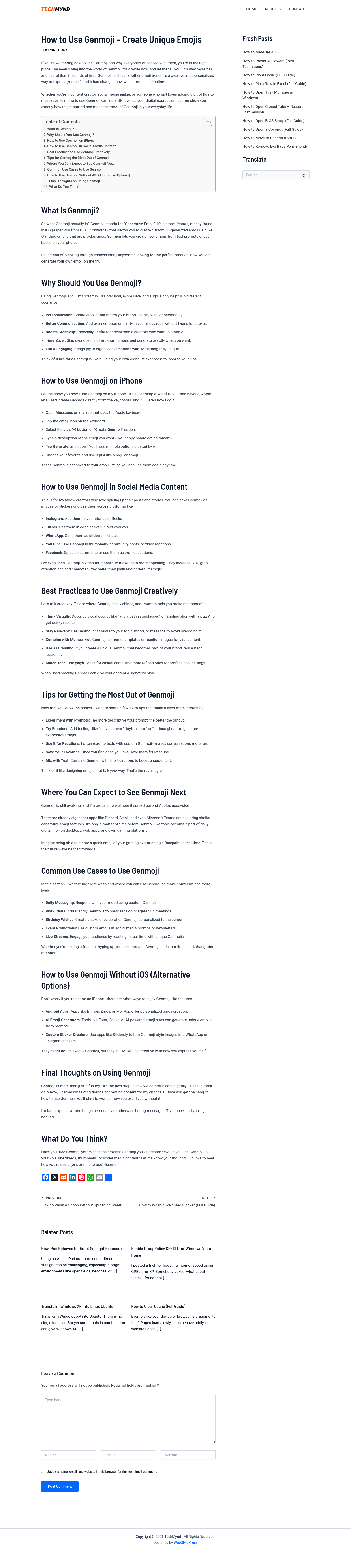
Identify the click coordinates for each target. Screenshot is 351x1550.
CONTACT (297, 9)
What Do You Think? (64, 187)
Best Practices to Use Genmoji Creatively (78, 152)
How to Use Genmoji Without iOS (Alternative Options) (88, 175)
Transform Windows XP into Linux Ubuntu (77, 1305)
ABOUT (273, 9)
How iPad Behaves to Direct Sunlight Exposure (81, 1247)
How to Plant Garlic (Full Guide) (268, 75)
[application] (279, 9)
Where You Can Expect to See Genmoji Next (80, 164)
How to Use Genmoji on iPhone (71, 141)
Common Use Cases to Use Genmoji (75, 169)
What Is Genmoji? (60, 129)
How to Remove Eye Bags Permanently (275, 146)
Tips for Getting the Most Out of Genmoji (78, 158)
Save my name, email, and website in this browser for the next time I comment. (102, 1471)
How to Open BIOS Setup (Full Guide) (273, 120)
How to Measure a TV (260, 52)
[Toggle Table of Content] (206, 122)
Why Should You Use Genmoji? (70, 135)
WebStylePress (185, 1541)
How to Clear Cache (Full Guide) (158, 1305)
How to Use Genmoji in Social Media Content (81, 146)
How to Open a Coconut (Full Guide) (272, 129)
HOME (251, 9)
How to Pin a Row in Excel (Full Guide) (274, 83)
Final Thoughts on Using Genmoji (74, 181)
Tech (44, 49)
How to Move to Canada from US (270, 138)
